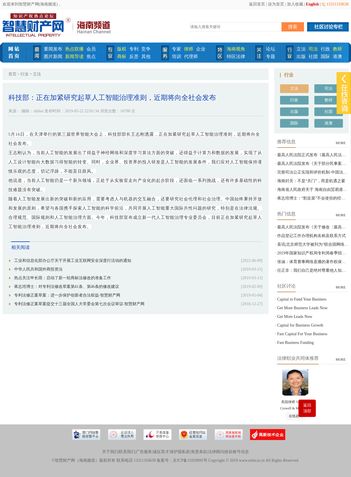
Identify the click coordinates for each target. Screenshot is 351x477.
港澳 (337, 56)
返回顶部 (307, 408)
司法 (313, 48)
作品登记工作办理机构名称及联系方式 (311, 236)
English (312, 4)
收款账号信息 (237, 452)
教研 (337, 48)
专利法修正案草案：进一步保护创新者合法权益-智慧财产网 (67, 295)
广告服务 (144, 452)
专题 (270, 56)
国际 (325, 56)
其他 (146, 56)
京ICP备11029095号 (190, 460)
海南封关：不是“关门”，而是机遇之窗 (311, 181)
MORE (341, 143)
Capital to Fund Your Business (301, 299)
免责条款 (199, 452)
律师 (188, 48)
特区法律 (236, 56)
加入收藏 (295, 4)
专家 (176, 48)
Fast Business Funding (295, 342)
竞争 (146, 48)
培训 (176, 56)
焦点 (91, 56)
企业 (200, 48)
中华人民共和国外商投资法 (38, 269)
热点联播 (74, 48)
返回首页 (257, 4)
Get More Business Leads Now (302, 308)
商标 (121, 56)
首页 (12, 74)
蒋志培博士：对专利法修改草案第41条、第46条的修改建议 (66, 286)
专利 (133, 48)
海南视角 (236, 48)
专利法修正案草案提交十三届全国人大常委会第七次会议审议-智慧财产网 (79, 304)
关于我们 (110, 452)
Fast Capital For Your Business (302, 334)
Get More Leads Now (294, 316)
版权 (121, 48)
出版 (301, 56)
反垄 (133, 56)
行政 (325, 48)
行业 (24, 74)
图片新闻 (53, 56)
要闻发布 (53, 48)
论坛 (270, 48)
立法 (301, 48)
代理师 (191, 56)
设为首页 (276, 4)
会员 (91, 48)
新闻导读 (74, 56)
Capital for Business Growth (300, 325)
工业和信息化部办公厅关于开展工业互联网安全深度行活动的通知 (72, 260)
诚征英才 (161, 452)
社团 (313, 56)
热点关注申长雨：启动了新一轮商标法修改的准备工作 (62, 278)
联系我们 (127, 452)
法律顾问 (216, 452)
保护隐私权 (180, 452)
